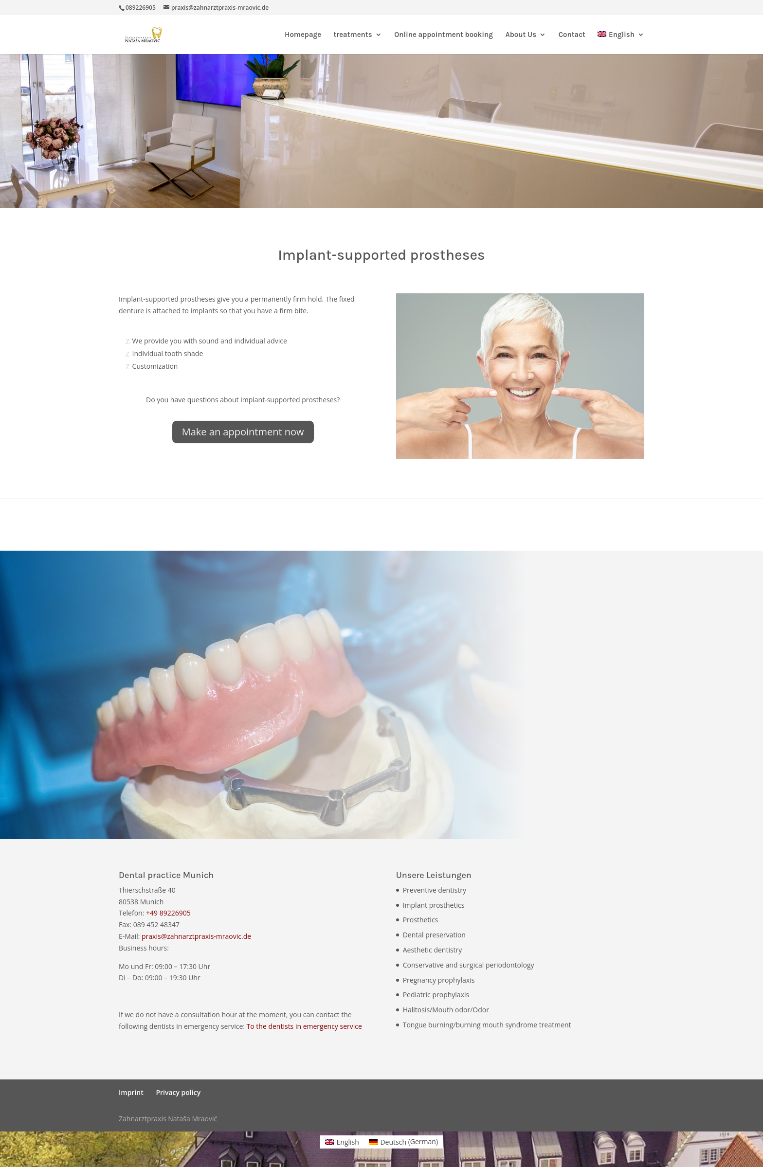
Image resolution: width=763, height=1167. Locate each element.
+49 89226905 (168, 912)
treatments (353, 35)
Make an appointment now (243, 431)
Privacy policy (178, 1092)
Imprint (131, 1092)
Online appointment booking (443, 35)
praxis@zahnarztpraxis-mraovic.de (196, 936)
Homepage (303, 35)
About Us (520, 35)
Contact (572, 35)
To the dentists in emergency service (304, 1026)
